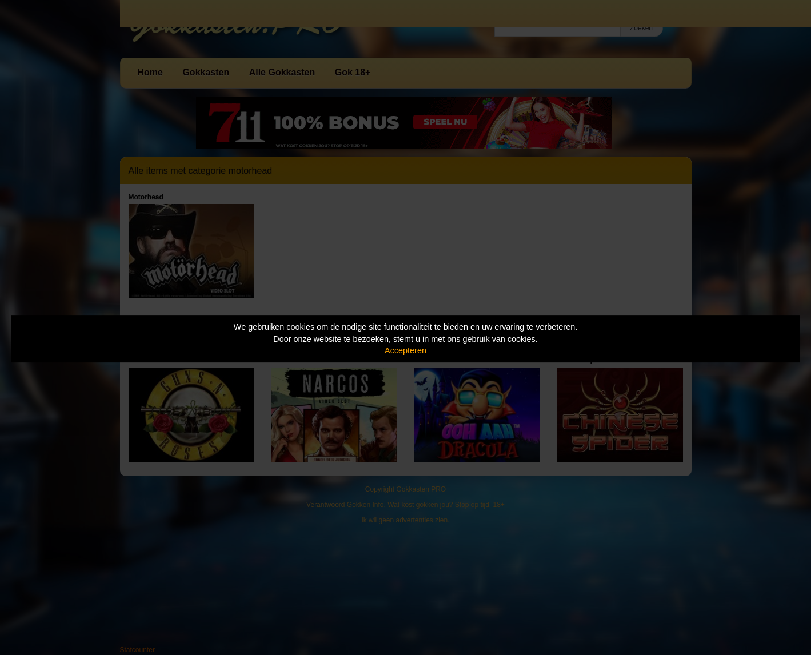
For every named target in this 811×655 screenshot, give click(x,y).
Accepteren (405, 350)
